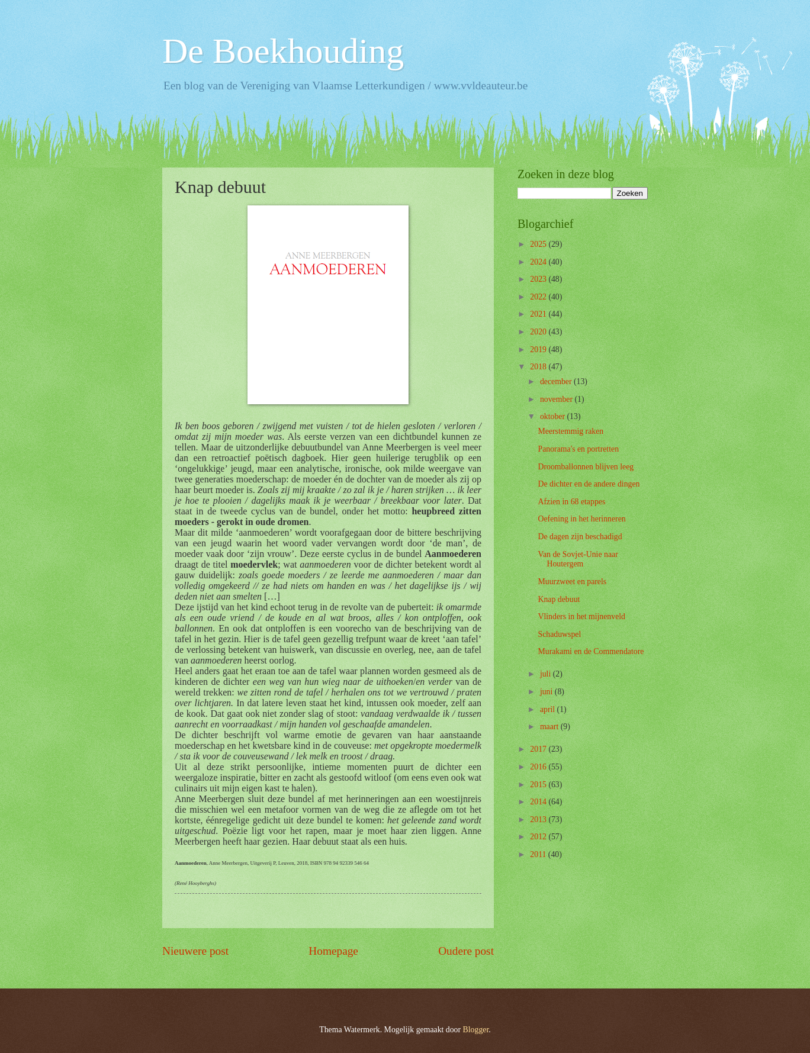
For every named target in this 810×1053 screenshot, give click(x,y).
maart (550, 726)
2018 (539, 366)
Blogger (476, 1029)
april (548, 709)
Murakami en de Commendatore (591, 651)
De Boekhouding (283, 50)
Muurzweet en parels (572, 581)
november (557, 399)
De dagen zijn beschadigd (580, 536)
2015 (539, 784)
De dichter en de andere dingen (588, 483)
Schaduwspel (559, 634)
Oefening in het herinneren (581, 518)
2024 (539, 261)
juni (547, 691)
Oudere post (466, 951)
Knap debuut (559, 599)
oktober (553, 416)
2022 (539, 296)
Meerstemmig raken (570, 431)
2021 (539, 314)
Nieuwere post (195, 951)
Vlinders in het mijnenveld (581, 616)
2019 (539, 349)
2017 (539, 749)
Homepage (333, 951)
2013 (539, 819)
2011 (539, 854)
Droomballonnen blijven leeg (586, 466)
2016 (539, 766)
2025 (539, 244)
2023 (539, 279)
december (557, 381)
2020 (539, 331)
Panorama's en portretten (578, 449)
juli (546, 673)
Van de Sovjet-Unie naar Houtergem (578, 559)
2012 (539, 836)
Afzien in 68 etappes (571, 501)
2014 (539, 801)
